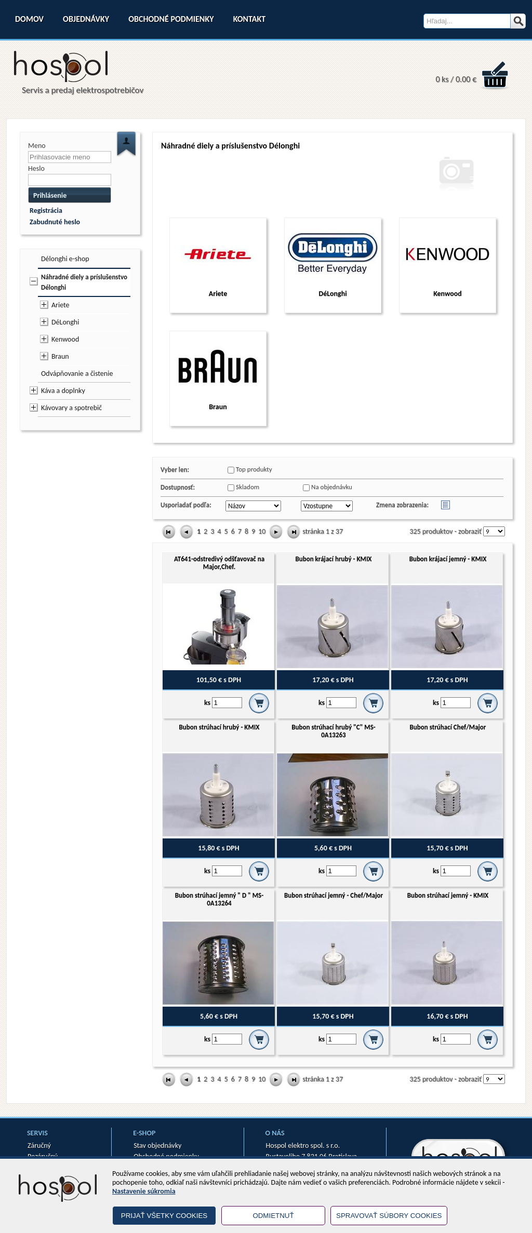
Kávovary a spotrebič (71, 407)
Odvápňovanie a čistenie (77, 373)
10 (261, 531)
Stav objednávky (157, 1145)
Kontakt (249, 19)
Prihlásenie (49, 195)
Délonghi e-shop (65, 258)
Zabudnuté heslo (55, 222)
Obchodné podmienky (171, 19)
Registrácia (46, 210)
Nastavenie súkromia (144, 1191)
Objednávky (86, 19)
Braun (60, 356)
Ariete (60, 305)
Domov (29, 19)
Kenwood (65, 339)
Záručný (39, 1145)
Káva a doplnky (63, 390)
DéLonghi (65, 322)
